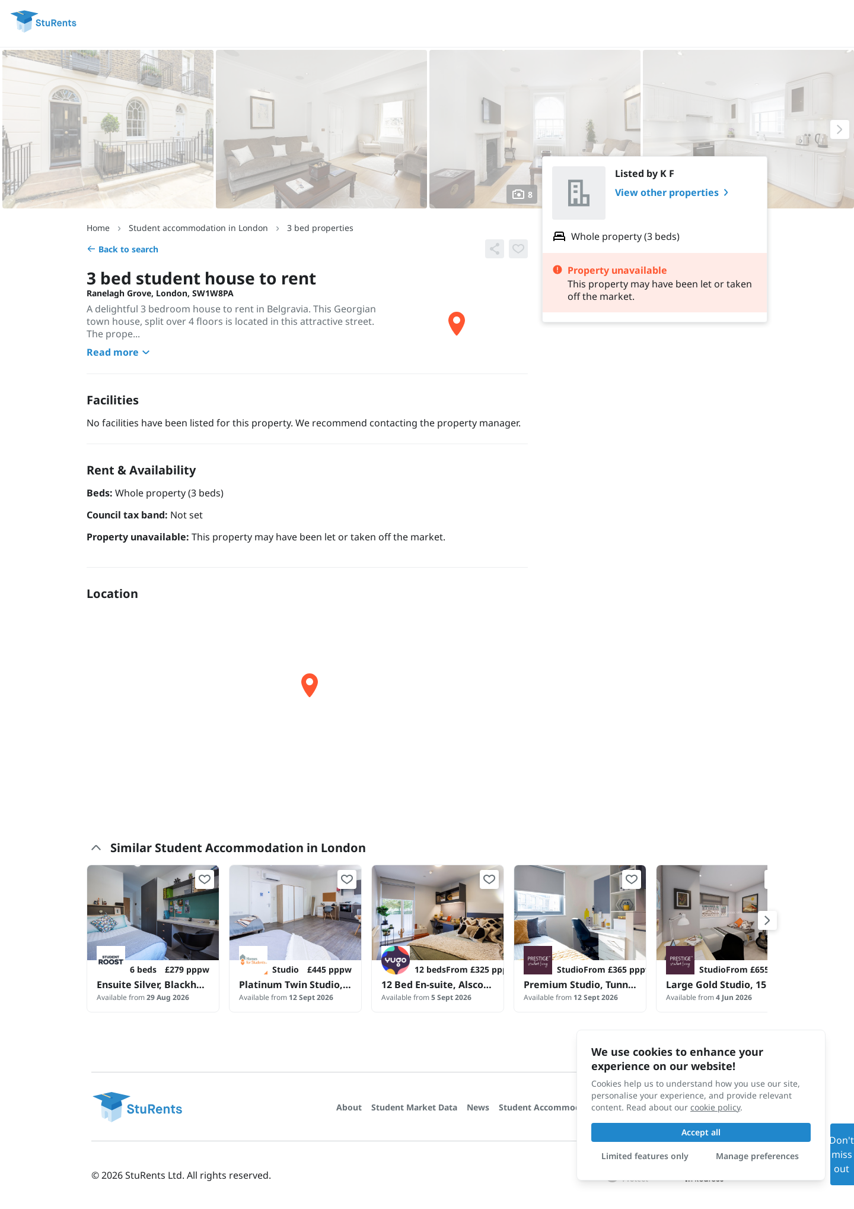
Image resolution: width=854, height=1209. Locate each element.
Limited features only (645, 1155)
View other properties (674, 192)
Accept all (701, 1132)
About (349, 1107)
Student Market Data (414, 1107)
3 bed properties (320, 227)
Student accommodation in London (198, 227)
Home (98, 227)
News (478, 1107)
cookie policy (715, 1107)
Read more (120, 352)
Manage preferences (757, 1155)
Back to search (122, 249)
